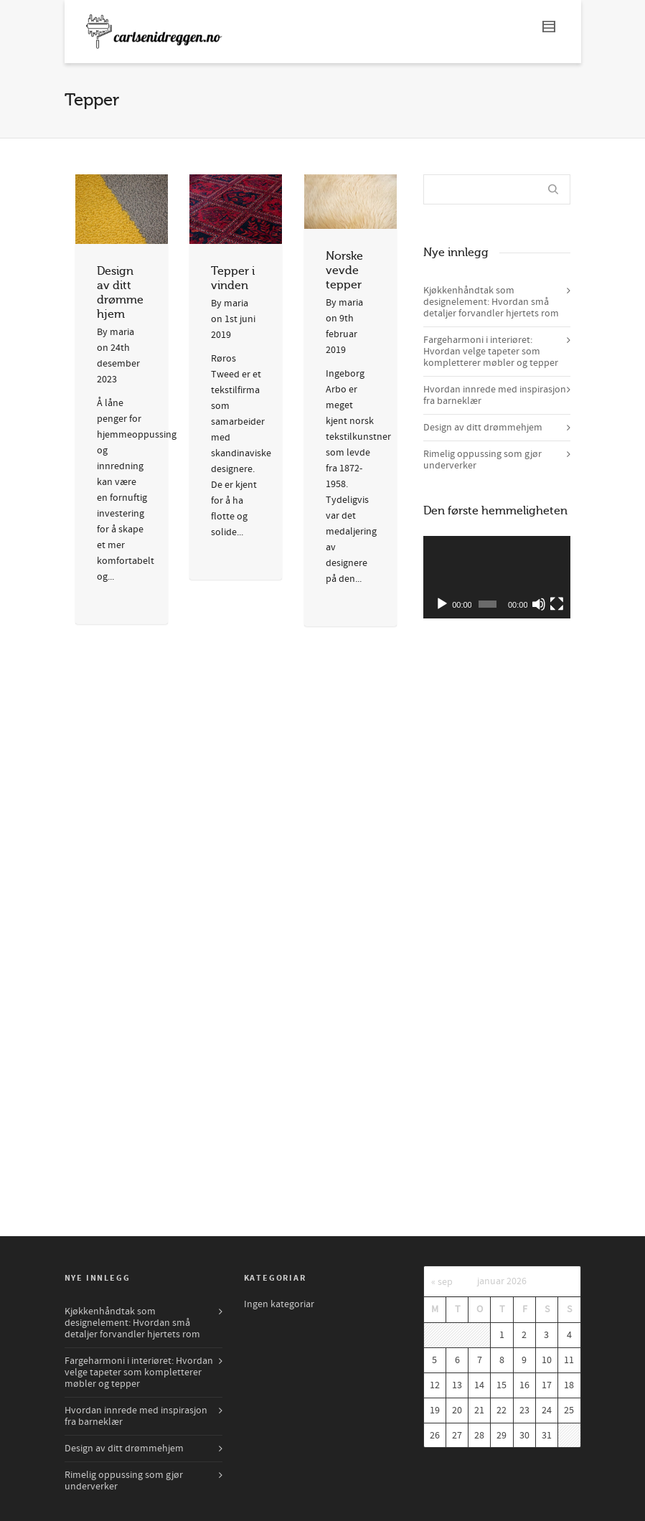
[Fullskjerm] (557, 604)
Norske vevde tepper (344, 270)
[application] (496, 577)
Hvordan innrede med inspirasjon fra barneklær (494, 395)
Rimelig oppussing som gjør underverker (482, 460)
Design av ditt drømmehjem (482, 427)
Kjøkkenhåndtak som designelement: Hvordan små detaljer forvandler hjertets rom (491, 302)
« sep (442, 1282)
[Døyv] (539, 604)
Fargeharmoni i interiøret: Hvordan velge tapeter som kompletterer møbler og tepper (490, 351)
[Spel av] (442, 604)
